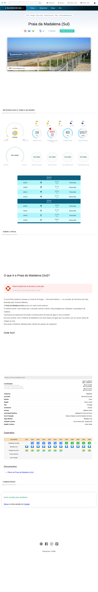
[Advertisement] (49, 86)
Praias (33, 8)
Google (27, 504)
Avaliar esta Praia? (67, 31)
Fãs (60, 8)
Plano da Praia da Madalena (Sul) (20, 472)
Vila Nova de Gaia (48, 15)
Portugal (32, 15)
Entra (6, 504)
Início (27, 15)
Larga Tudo (72, 3)
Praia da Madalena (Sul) (65, 15)
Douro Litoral (39, 15)
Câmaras (50, 3)
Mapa (53, 8)
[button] (28, 54)
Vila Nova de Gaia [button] (14, 8)
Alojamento (43, 8)
